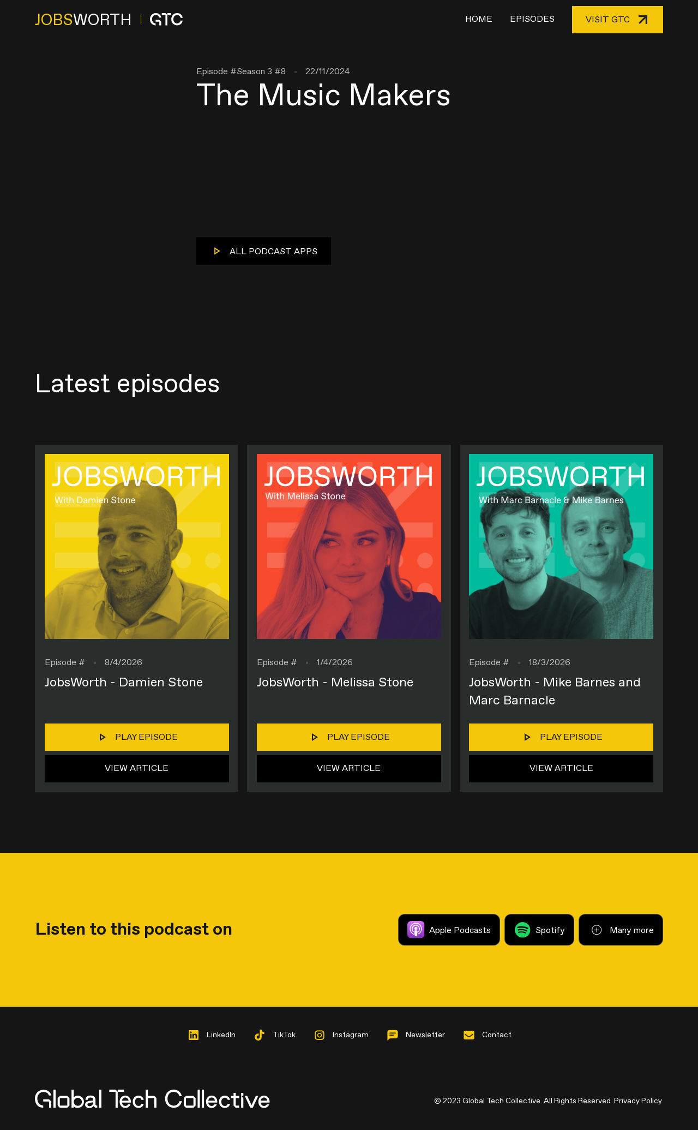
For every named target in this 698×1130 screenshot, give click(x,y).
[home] (109, 19)
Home (478, 19)
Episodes (532, 19)
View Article (137, 768)
